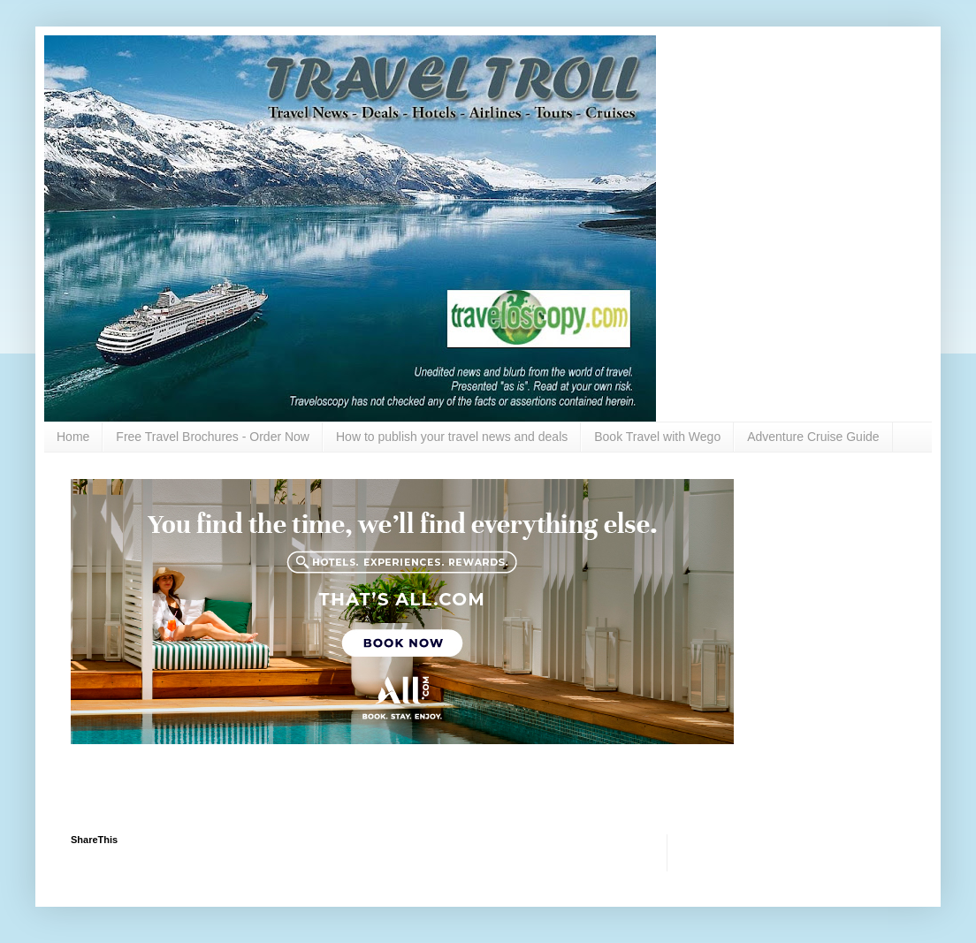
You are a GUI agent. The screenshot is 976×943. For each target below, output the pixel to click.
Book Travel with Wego (657, 437)
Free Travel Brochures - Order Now (212, 437)
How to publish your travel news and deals (452, 437)
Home (73, 437)
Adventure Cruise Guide (813, 437)
